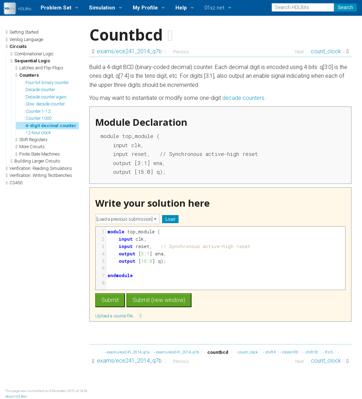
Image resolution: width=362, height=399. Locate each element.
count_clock (328, 51)
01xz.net (214, 8)
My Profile (145, 8)
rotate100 (292, 352)
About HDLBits (16, 396)
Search (345, 7)
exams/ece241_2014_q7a (130, 352)
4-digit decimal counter (49, 125)
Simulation (102, 8)
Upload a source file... (118, 315)
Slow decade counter (44, 103)
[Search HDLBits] (303, 7)
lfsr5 (330, 352)
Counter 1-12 (36, 111)
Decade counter (39, 89)
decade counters (243, 98)
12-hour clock (37, 132)
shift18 (313, 352)
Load (170, 219)
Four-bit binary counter (46, 82)
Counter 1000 (37, 118)
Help (181, 8)
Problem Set (56, 8)
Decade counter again (45, 96)
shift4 (272, 352)
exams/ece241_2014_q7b (131, 51)
